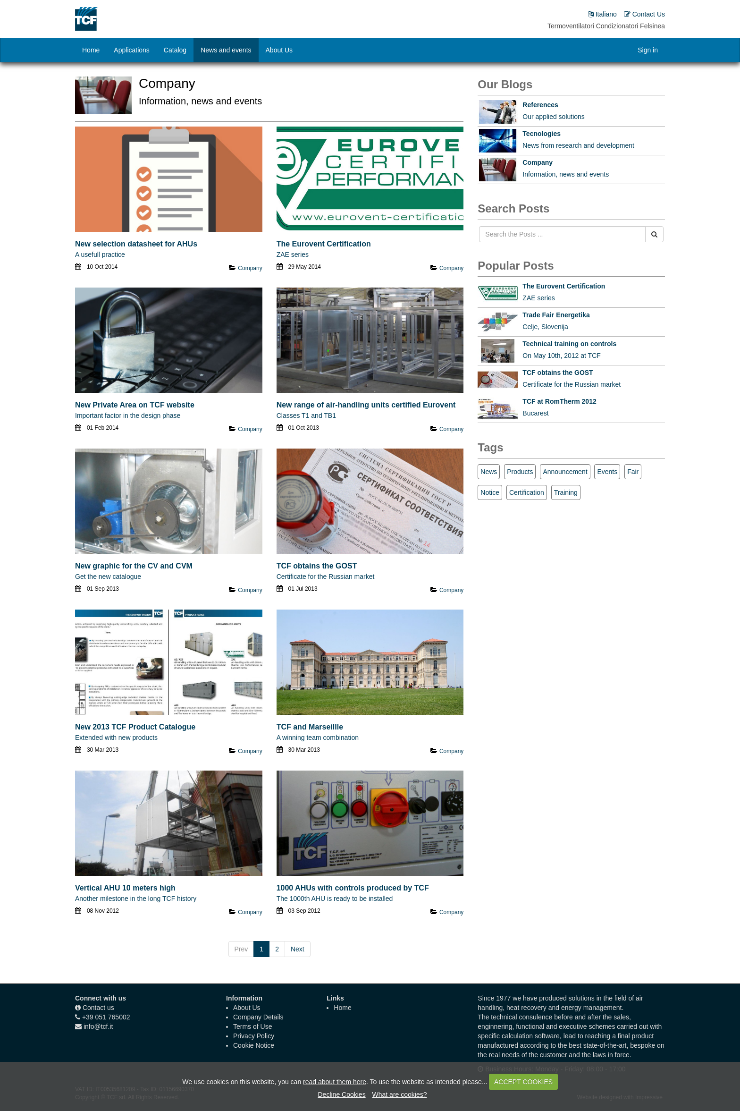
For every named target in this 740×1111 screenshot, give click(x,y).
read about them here (334, 1082)
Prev (241, 949)
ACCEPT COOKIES (523, 1082)
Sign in (648, 50)
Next (297, 949)
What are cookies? (399, 1094)
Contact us (98, 1007)
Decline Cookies (341, 1094)
